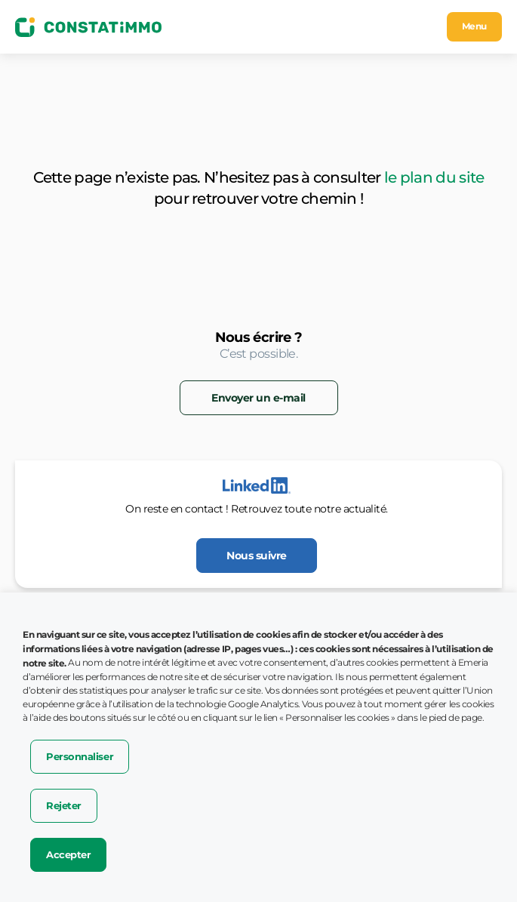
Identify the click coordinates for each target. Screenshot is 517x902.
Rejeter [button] (64, 805)
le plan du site (434, 177)
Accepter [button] (68, 854)
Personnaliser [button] (79, 756)
